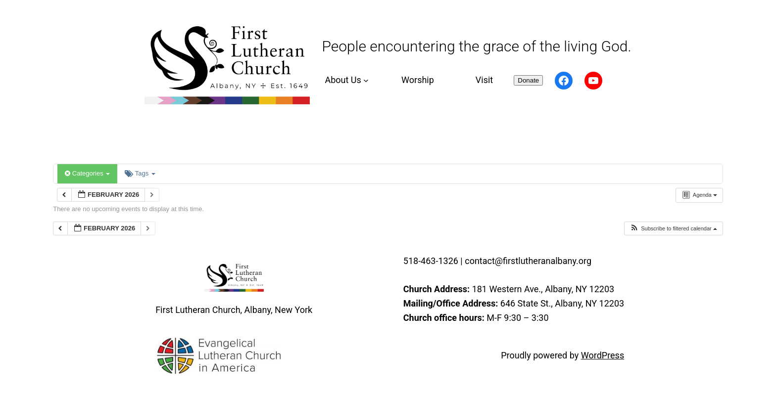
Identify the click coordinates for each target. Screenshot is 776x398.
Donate (528, 80)
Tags (140, 173)
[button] (673, 228)
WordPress (602, 355)
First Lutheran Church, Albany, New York (233, 310)
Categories (87, 173)
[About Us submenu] (345, 80)
